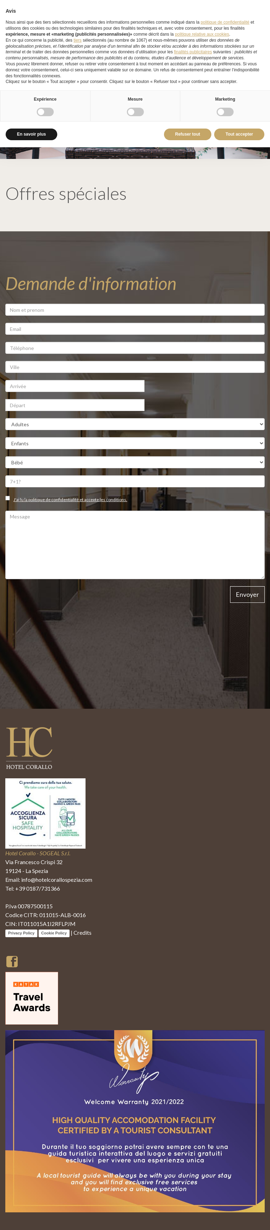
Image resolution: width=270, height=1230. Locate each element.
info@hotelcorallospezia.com (56, 879)
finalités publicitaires (193, 51)
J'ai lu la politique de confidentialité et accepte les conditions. (70, 499)
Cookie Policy (54, 933)
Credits (83, 932)
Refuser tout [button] (187, 134)
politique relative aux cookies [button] (202, 34)
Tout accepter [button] (239, 134)
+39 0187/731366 (37, 888)
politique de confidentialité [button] (225, 22)
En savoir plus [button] (31, 134)
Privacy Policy (21, 933)
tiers (78, 40)
